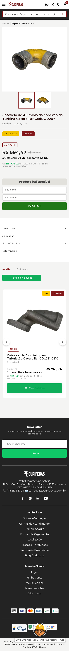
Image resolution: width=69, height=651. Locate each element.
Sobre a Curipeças (34, 518)
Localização (34, 539)
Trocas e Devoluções (34, 544)
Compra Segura (34, 529)
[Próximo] (62, 342)
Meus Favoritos (34, 588)
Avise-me (34, 206)
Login (34, 572)
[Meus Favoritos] (58, 4)
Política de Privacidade (34, 550)
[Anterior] (6, 342)
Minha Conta (34, 577)
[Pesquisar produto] (63, 14)
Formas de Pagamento (34, 534)
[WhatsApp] (46, 4)
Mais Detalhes (36, 388)
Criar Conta (34, 593)
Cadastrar (34, 453)
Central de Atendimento (34, 523)
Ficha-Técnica (11, 243)
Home (5, 23)
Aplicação (8, 236)
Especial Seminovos (23, 23)
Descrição (8, 228)
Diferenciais (10, 251)
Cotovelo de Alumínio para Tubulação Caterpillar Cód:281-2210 (32, 357)
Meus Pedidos (34, 582)
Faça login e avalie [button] (22, 277)
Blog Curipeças (34, 555)
